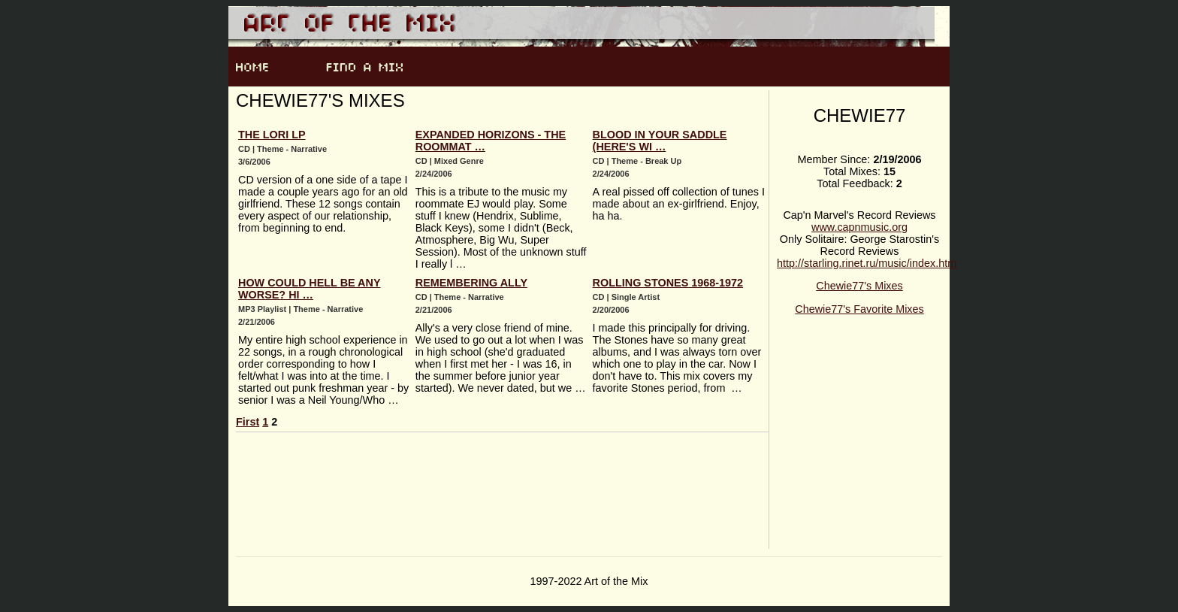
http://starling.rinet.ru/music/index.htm (866, 263)
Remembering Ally (471, 283)
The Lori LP (272, 135)
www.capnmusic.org (859, 227)
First (247, 422)
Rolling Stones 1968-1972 (668, 283)
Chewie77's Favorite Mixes (859, 309)
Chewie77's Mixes (859, 286)
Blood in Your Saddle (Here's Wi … (660, 141)
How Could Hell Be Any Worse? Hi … (309, 289)
